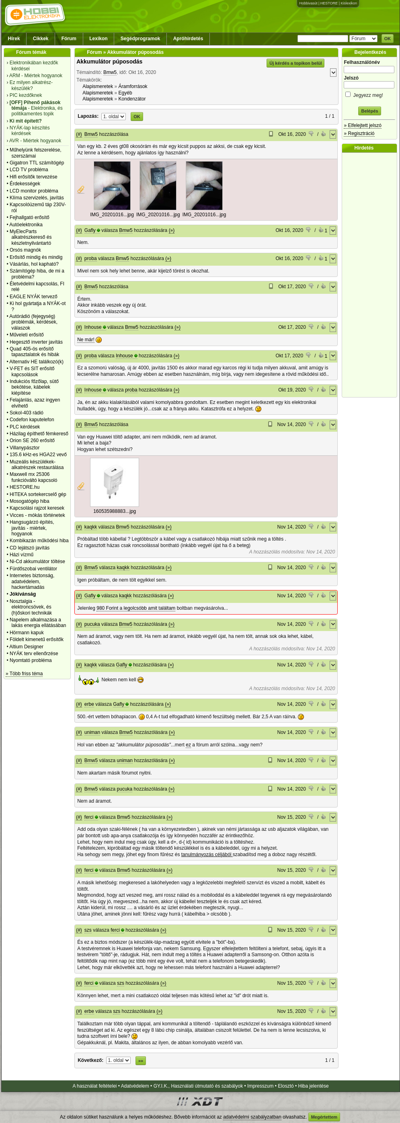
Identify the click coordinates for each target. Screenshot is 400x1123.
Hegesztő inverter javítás (36, 342)
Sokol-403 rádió (26, 413)
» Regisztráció (359, 133)
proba (90, 258)
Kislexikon (349, 3)
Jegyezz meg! (369, 94)
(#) (79, 134)
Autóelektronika (26, 224)
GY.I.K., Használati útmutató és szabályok (198, 1086)
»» (140, 1060)
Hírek (14, 38)
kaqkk (90, 527)
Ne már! (85, 339)
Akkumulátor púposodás (109, 61)
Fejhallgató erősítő (29, 217)
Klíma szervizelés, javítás (37, 198)
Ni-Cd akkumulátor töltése (37, 561)
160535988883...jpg (114, 511)
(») (172, 230)
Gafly (90, 230)
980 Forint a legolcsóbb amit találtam (135, 608)
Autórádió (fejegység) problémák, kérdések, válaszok (33, 322)
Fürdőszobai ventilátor (33, 569)
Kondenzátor (132, 99)
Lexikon (98, 38)
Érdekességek (25, 183)
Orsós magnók (25, 250)
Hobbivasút (308, 3)
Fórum (69, 38)
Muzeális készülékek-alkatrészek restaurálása (37, 464)
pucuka (92, 624)
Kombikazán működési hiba (39, 540)
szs (88, 930)
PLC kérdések (25, 427)
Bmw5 (110, 72)
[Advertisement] (371, 275)
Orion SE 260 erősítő (32, 440)
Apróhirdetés (188, 38)
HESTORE (329, 3)
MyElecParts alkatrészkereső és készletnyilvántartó (31, 237)
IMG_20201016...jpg (112, 214)
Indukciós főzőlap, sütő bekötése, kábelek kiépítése (34, 387)
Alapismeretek (97, 86)
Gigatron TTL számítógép (37, 163)
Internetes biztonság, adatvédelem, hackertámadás (32, 581)
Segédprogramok (140, 38)
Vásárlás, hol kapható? (34, 264)
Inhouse (93, 327)
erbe (89, 704)
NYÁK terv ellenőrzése (34, 653)
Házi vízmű (21, 554)
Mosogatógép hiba (29, 501)
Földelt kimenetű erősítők (37, 639)
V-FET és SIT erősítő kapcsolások (32, 371)
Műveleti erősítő (27, 335)
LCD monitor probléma (34, 191)
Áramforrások (133, 86)
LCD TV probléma (29, 169)
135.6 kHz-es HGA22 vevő (38, 454)
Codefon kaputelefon (32, 419)
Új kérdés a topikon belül (295, 63)
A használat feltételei (94, 1086)
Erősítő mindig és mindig (36, 257)
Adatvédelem (135, 1086)
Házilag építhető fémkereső (39, 433)
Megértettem (324, 1117)
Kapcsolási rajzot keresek (37, 508)
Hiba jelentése (313, 1086)
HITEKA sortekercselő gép (38, 494)
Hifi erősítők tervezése (33, 177)
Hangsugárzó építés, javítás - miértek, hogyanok (32, 528)
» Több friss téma (24, 673)
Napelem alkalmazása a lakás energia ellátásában (38, 622)
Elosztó (285, 1086)
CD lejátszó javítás (29, 548)
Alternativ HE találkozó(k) (36, 362)
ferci (89, 817)
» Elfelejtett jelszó (362, 125)
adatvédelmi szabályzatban (252, 1117)
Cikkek (41, 38)
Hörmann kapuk (27, 632)
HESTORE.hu (24, 487)
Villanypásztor (24, 448)
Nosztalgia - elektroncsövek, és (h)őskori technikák (31, 607)
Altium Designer (26, 647)
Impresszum (260, 1086)
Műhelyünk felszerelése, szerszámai (36, 152)
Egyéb (125, 93)
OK (387, 38)
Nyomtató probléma (31, 660)
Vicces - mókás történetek (37, 515)
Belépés (369, 111)
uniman (92, 732)
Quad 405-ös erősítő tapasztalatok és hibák (34, 351)
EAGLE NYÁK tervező (33, 296)
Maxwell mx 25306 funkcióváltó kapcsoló (33, 477)
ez (188, 745)
